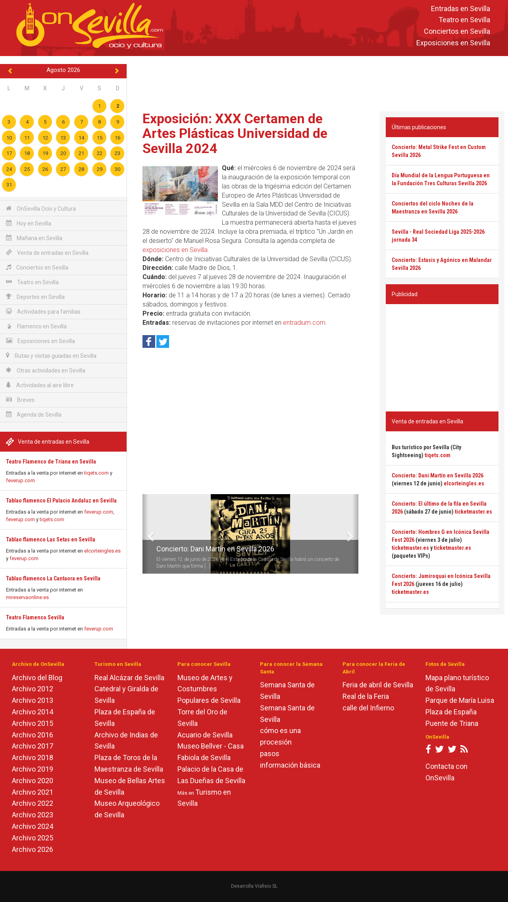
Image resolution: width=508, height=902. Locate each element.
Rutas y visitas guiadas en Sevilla (51, 355)
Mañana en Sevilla (34, 238)
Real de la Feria (366, 696)
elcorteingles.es (102, 551)
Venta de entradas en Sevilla (47, 252)
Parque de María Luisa (459, 700)
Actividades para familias (43, 311)
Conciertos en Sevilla (457, 31)
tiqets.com (96, 473)
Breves (20, 399)
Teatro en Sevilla (464, 20)
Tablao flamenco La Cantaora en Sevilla (53, 578)
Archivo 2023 (32, 815)
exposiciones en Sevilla (175, 250)
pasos (269, 753)
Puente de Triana (451, 723)
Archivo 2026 (32, 849)
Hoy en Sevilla (28, 223)
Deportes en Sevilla (35, 296)
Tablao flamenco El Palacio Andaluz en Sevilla (61, 500)
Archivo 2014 (32, 712)
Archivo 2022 (32, 803)
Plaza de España (451, 712)
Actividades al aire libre (40, 385)
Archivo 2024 (32, 826)
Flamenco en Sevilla (36, 326)
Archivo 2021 (32, 792)
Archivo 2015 (32, 723)
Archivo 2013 (32, 700)
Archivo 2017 (32, 746)
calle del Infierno (368, 708)
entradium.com (304, 322)
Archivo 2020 (32, 780)
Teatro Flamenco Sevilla (35, 617)
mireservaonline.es (27, 597)
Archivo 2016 (32, 735)
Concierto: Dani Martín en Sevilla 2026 (215, 549)
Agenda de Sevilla (34, 414)
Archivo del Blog (37, 677)
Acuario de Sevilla (205, 735)
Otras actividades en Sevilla (45, 370)
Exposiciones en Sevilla (453, 43)
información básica (290, 765)
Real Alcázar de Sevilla (129, 677)
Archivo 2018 (32, 757)
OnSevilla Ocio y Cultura (41, 208)
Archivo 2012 (32, 689)
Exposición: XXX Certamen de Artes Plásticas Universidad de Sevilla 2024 (234, 133)
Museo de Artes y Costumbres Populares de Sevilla (209, 689)
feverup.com (20, 480)
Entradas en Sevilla (460, 8)
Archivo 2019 (32, 769)
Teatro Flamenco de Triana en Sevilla (51, 461)
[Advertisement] (317, 82)
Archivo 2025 (32, 838)
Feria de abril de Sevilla (378, 685)
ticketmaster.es (473, 511)
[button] (145, 534)
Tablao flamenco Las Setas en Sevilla (50, 539)
